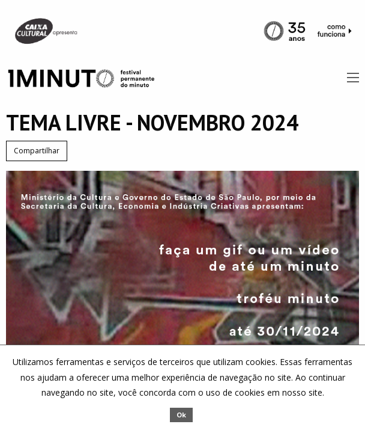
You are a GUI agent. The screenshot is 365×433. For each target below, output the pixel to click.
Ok (181, 414)
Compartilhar (36, 151)
